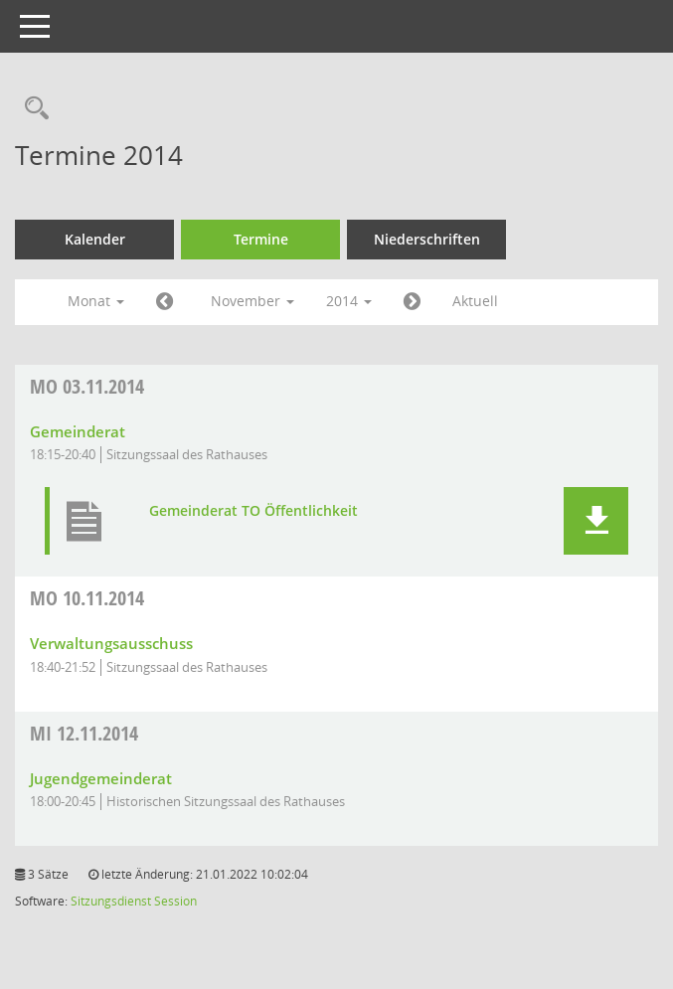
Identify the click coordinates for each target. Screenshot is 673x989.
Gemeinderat (77, 431)
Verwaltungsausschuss (111, 643)
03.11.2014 (87, 386)
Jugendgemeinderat (101, 778)
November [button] (252, 300)
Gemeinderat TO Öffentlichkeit (253, 511)
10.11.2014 (87, 597)
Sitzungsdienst (111, 901)
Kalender (95, 239)
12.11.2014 (84, 733)
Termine (261, 239)
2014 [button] (349, 300)
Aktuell (475, 300)
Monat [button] (96, 300)
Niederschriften (427, 239)
